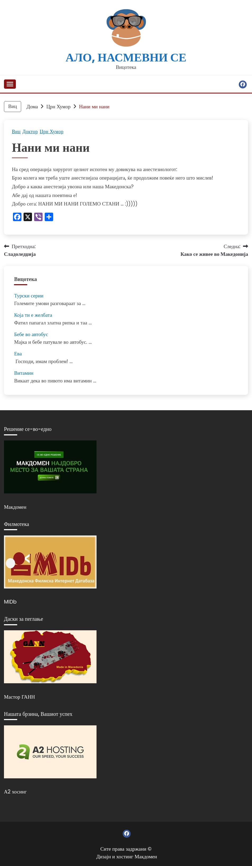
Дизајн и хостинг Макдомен (126, 856)
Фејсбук (243, 84)
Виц (16, 131)
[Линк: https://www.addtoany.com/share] (49, 217)
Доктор (30, 131)
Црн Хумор (51, 131)
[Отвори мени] (10, 84)
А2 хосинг (15, 791)
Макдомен (15, 507)
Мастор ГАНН (19, 696)
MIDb (10, 601)
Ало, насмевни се (126, 57)
